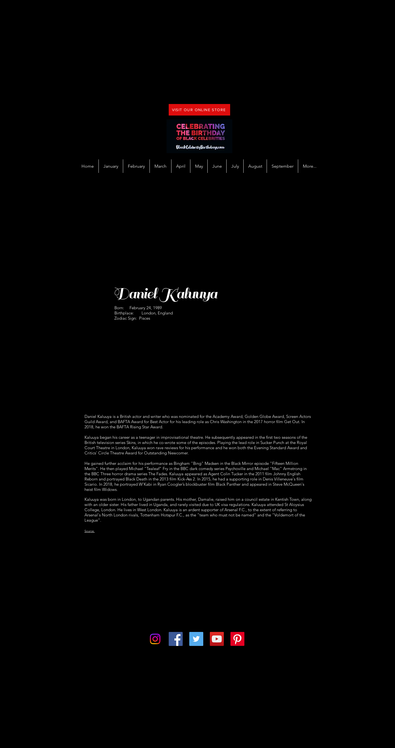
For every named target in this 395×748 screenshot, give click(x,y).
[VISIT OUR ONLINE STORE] (199, 110)
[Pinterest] (237, 639)
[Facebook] (176, 639)
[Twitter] (196, 639)
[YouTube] (217, 639)
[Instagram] (155, 639)
